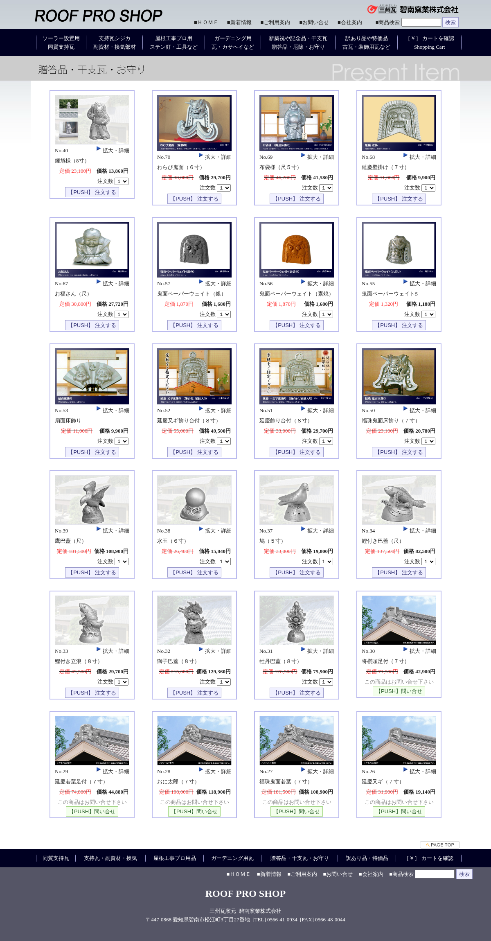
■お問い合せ (314, 22)
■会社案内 (350, 22)
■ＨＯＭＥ (206, 22)
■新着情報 (239, 22)
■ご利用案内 (276, 22)
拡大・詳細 (112, 150)
